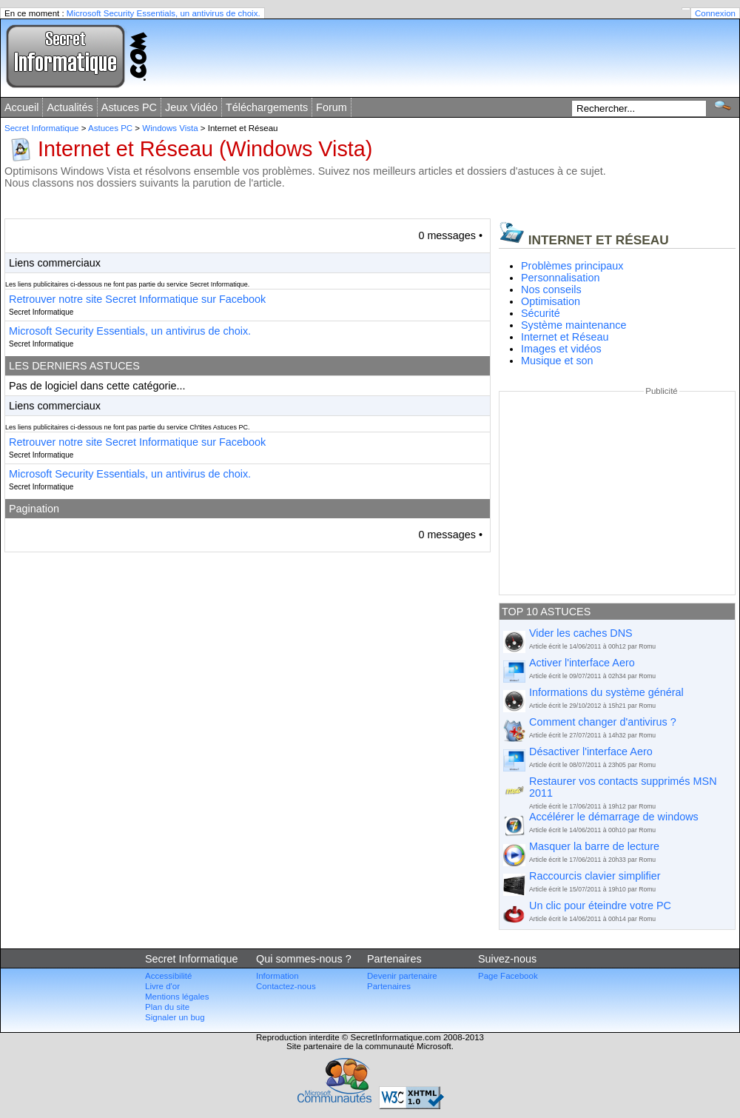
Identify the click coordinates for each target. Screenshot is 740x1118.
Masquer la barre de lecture (594, 846)
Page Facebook (508, 975)
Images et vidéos (561, 349)
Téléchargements (267, 107)
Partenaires (389, 986)
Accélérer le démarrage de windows (614, 817)
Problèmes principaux (572, 266)
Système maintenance (573, 325)
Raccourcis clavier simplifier (595, 876)
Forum (331, 107)
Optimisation (550, 301)
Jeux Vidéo (191, 107)
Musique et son (557, 360)
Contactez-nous (286, 986)
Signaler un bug (175, 1017)
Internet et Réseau (564, 337)
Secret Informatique (41, 128)
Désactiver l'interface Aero (591, 751)
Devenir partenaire (402, 975)
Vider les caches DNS (581, 633)
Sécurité (540, 313)
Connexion (715, 13)
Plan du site (167, 1006)
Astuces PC (129, 107)
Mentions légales (177, 996)
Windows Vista (170, 128)
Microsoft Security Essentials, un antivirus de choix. (163, 13)
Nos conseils (551, 289)
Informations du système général (606, 692)
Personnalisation (560, 278)
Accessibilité (168, 975)
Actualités (69, 107)
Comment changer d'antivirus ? (602, 722)
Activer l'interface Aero (582, 663)
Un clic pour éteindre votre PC (600, 905)
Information (277, 975)
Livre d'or (162, 986)
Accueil (21, 107)
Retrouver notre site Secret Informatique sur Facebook (137, 299)
